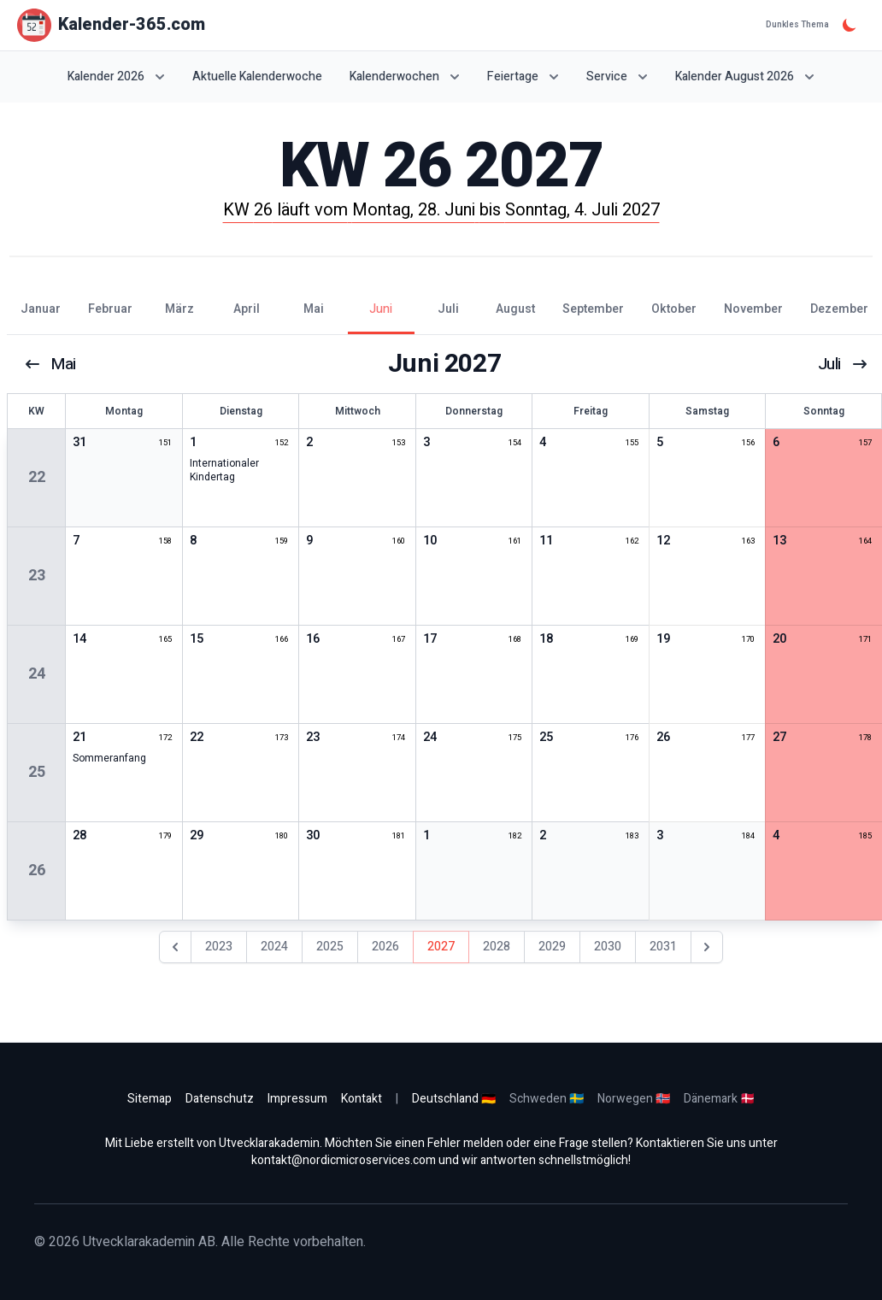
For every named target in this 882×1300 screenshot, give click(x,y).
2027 (441, 947)
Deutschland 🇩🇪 (454, 1099)
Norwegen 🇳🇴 (633, 1099)
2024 (274, 947)
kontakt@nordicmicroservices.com (343, 1160)
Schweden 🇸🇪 (546, 1099)
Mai (51, 364)
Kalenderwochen (405, 76)
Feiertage (523, 76)
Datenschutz (219, 1099)
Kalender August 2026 (744, 76)
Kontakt (361, 1099)
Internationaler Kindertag (224, 470)
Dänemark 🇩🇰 (719, 1099)
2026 (385, 947)
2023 (218, 947)
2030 (607, 947)
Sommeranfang (109, 758)
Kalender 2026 (116, 76)
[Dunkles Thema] (849, 24)
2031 (663, 947)
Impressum (297, 1099)
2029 (552, 947)
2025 (330, 947)
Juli (841, 364)
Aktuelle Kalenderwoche (257, 76)
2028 (496, 947)
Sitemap (149, 1099)
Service (617, 76)
